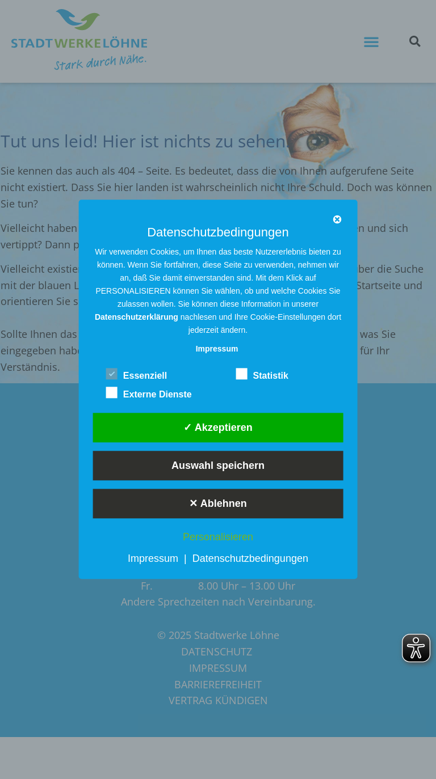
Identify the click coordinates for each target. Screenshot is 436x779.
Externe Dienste (149, 392)
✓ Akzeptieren (217, 427)
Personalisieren (218, 537)
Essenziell (136, 373)
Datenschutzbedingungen (250, 559)
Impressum (153, 559)
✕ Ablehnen (217, 503)
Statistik (262, 373)
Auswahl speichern (218, 465)
